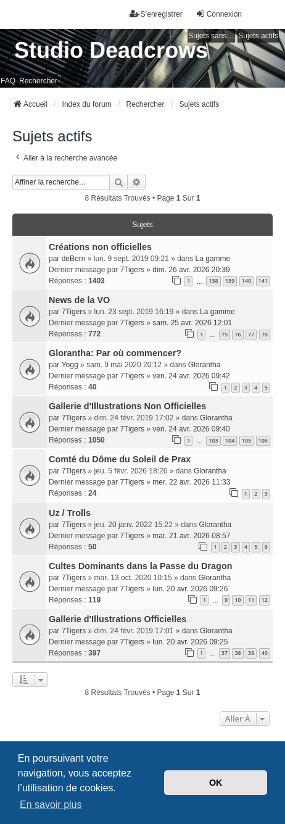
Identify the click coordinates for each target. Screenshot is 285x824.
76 (237, 334)
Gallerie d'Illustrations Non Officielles (127, 406)
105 (246, 440)
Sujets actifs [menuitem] (258, 35)
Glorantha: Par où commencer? (115, 353)
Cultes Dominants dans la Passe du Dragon (140, 566)
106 (263, 440)
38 (237, 653)
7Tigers (132, 269)
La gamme (213, 258)
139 (229, 281)
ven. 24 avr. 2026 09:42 (190, 376)
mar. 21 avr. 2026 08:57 (191, 535)
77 (251, 334)
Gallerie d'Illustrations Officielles (117, 619)
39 (251, 653)
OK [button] (216, 783)
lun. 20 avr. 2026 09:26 (190, 589)
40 (265, 653)
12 (265, 600)
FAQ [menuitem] (8, 81)
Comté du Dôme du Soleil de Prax (120, 459)
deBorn (74, 258)
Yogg (70, 364)
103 (213, 440)
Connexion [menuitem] (219, 14)
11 (251, 600)
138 (213, 281)
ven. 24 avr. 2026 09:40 (190, 429)
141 (263, 281)
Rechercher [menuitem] (38, 81)
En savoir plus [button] (51, 804)
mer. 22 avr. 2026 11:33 (191, 482)
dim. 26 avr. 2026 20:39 (190, 269)
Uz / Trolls (70, 513)
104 (229, 440)
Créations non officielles (100, 247)
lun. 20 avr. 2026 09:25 (190, 642)
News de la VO (79, 300)
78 (265, 334)
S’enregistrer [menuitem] (156, 14)
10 (237, 600)
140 (246, 281)
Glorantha (204, 364)
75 (224, 334)
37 (224, 653)
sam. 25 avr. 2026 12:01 (192, 322)
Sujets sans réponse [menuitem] (211, 35)
